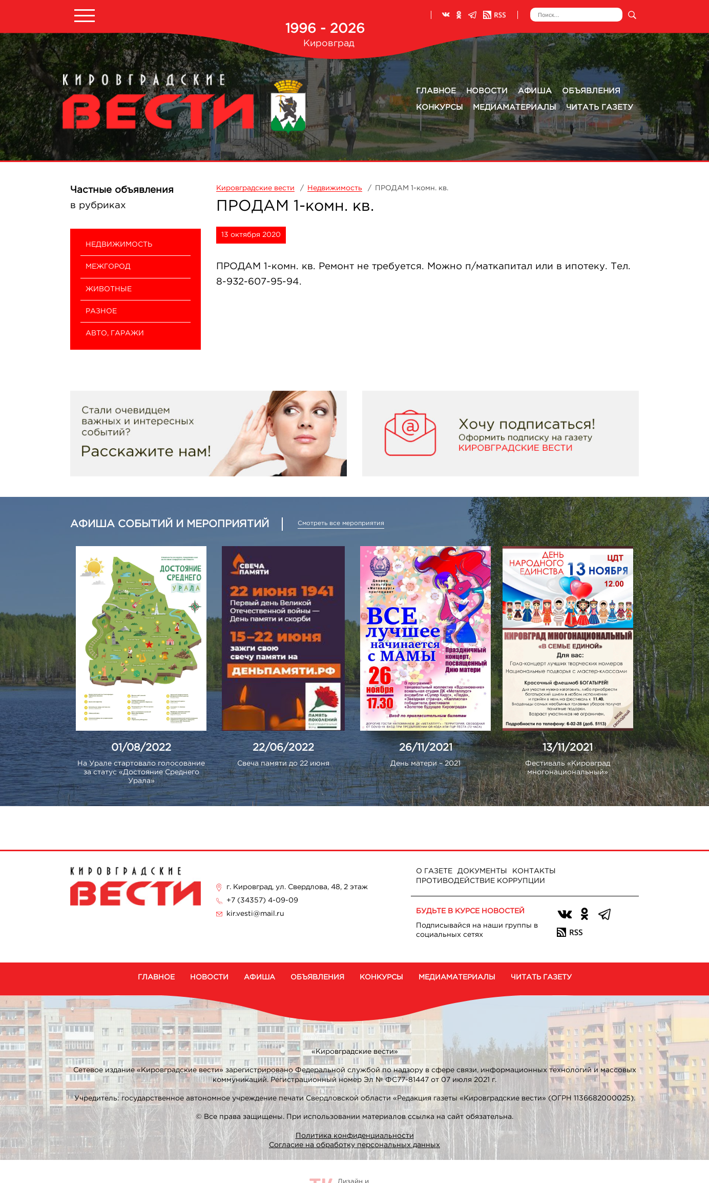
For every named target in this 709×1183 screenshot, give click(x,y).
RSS (494, 15)
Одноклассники (459, 15)
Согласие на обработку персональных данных (354, 1145)
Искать (632, 15)
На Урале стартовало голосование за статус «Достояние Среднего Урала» (141, 772)
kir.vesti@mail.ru (255, 914)
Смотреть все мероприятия (341, 523)
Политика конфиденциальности (355, 1136)
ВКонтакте (446, 15)
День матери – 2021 (425, 763)
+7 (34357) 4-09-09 (262, 900)
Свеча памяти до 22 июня (283, 763)
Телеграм (472, 15)
